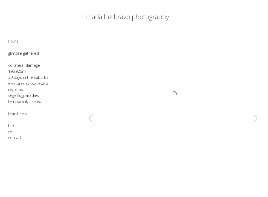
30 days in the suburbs (28, 77)
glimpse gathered (23, 53)
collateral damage (24, 65)
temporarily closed (24, 101)
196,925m (17, 71)
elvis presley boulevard (28, 83)
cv (10, 131)
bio (11, 125)
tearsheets (17, 113)
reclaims (15, 89)
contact (15, 137)
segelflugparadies (23, 95)
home (13, 41)
